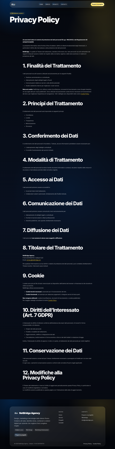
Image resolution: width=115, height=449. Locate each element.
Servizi (48, 4)
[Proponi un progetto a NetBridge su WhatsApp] (97, 4)
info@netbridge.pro (87, 420)
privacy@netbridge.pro (34, 260)
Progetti (55, 4)
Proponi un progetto (87, 415)
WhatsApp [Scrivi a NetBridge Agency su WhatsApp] (85, 417)
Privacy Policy (87, 443)
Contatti (64, 4)
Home (41, 4)
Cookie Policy (85, 94)
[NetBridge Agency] (13, 4)
